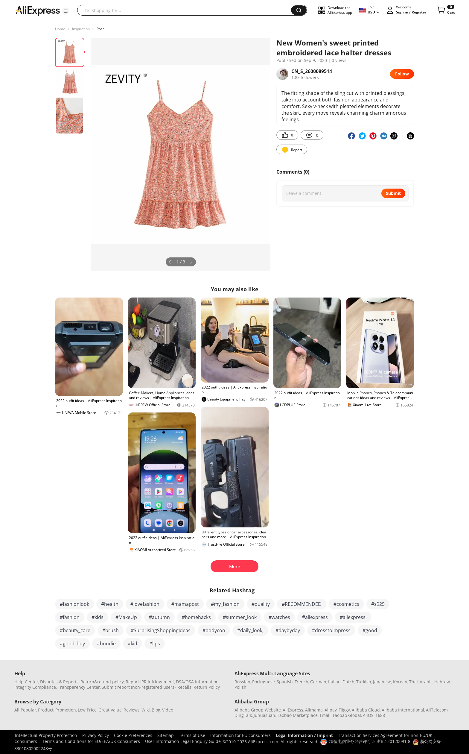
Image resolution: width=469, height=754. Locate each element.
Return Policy (207, 687)
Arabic (426, 682)
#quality (261, 604)
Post (100, 28)
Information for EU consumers (240, 735)
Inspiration (81, 28)
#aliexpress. (353, 617)
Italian (334, 682)
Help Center (26, 682)
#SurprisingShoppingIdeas (161, 630)
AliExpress (293, 710)
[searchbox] (186, 10)
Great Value (110, 710)
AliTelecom (437, 710)
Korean (400, 682)
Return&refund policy (102, 682)
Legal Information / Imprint (304, 735)
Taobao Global (346, 715)
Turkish (363, 682)
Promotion (65, 710)
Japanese (382, 682)
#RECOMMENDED (302, 604)
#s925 (378, 604)
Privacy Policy (95, 735)
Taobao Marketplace (297, 715)
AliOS (368, 715)
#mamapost (185, 604)
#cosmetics (346, 604)
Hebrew (442, 682)
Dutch (348, 682)
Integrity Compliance (35, 687)
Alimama (314, 710)
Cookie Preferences (133, 735)
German (318, 682)
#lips (154, 643)
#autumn (159, 617)
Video (167, 710)
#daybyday (287, 630)
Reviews (132, 710)
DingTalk (243, 715)
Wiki (145, 710)
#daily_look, (250, 630)
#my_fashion (225, 604)
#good (370, 630)
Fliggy (344, 710)
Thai (413, 682)
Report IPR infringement (150, 682)
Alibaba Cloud (366, 710)
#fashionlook (74, 604)
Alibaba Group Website (257, 710)
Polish (240, 687)
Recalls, (185, 687)
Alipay (331, 710)
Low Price (87, 710)
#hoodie (106, 643)
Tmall (325, 715)
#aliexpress (315, 617)
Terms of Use (192, 735)
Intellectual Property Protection (46, 735)
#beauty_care (75, 630)
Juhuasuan (264, 715)
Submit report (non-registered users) (139, 687)
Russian (242, 682)
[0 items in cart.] (445, 10)
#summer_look (240, 617)
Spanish (285, 682)
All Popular (25, 710)
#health (109, 604)
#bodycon (213, 630)
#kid (132, 643)
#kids (97, 617)
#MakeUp (126, 617)
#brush (110, 630)
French (301, 682)
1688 (380, 715)
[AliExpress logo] (37, 10)
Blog (156, 710)
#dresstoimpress (331, 630)
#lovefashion (144, 604)
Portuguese (263, 682)
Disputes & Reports (59, 682)
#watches (279, 617)
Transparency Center (79, 687)
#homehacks (196, 617)
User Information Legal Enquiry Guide (183, 741)
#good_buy (72, 643)
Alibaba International (403, 710)
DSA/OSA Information (197, 682)
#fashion (70, 617)
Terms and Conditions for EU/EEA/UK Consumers (91, 741)
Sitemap (165, 735)
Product (46, 710)
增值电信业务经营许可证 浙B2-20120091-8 (369, 741)
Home (60, 28)
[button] (65, 11)
